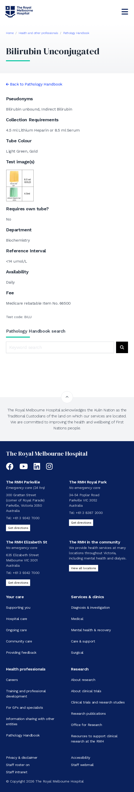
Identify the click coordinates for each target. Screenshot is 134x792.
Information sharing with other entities (30, 721)
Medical (77, 619)
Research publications (88, 713)
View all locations (83, 568)
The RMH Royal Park (88, 482)
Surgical (77, 652)
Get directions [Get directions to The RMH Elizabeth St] (18, 582)
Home (9, 33)
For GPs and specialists (24, 707)
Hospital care (16, 619)
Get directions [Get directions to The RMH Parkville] (18, 528)
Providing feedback (21, 652)
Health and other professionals (38, 33)
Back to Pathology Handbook (36, 84)
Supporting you (18, 607)
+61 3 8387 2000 (89, 513)
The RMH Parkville (23, 482)
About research (83, 680)
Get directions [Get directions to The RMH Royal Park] (81, 522)
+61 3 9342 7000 (26, 518)
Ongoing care (16, 630)
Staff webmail (82, 765)
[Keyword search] (60, 347)
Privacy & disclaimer (21, 757)
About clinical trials (86, 691)
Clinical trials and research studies (98, 702)
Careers (12, 680)
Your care (15, 596)
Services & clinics (87, 596)
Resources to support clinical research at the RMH (94, 738)
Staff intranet (16, 772)
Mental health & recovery (91, 630)
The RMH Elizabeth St (26, 542)
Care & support (83, 641)
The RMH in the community (94, 542)
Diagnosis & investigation (90, 607)
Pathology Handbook (76, 33)
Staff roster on (18, 765)
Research (80, 669)
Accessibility (80, 757)
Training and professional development (26, 693)
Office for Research (86, 725)
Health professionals (26, 669)
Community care (19, 641)
